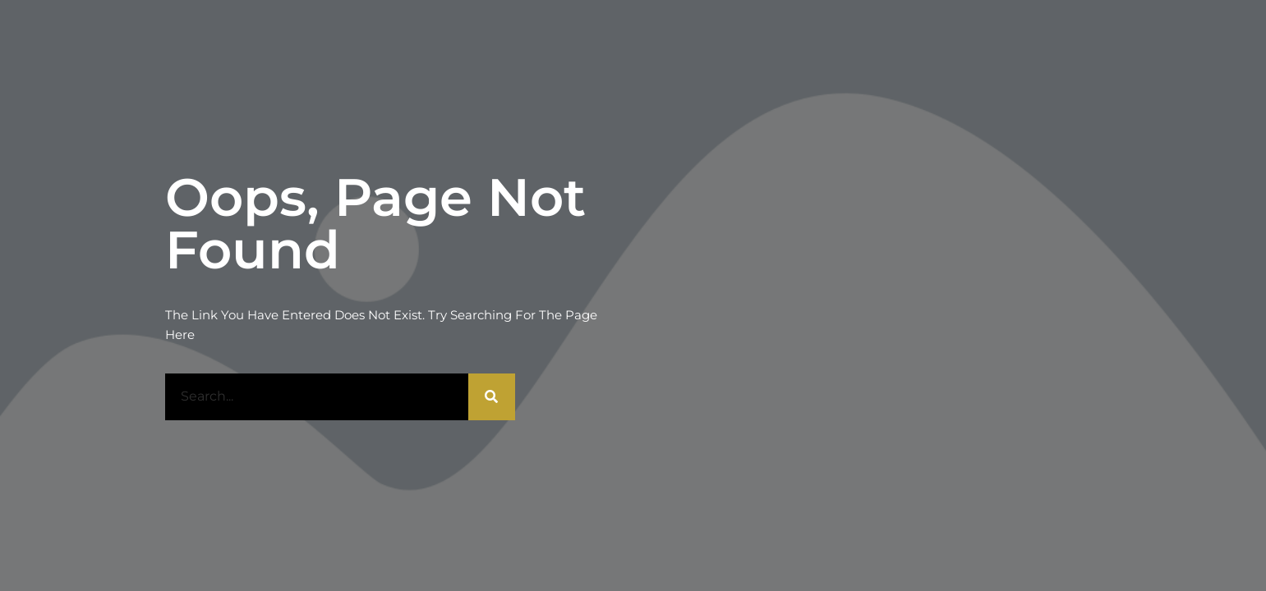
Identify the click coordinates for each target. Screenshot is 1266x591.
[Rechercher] (491, 396)
